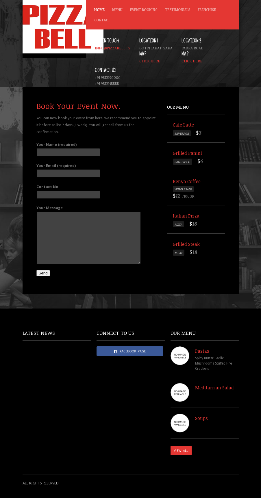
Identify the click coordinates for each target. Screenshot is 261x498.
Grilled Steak (186, 244)
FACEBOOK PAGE (130, 351)
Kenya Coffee (187, 181)
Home (99, 9)
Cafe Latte (183, 125)
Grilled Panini (187, 153)
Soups (201, 418)
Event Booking (144, 9)
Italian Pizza (186, 216)
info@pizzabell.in (112, 48)
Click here (149, 61)
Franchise (207, 9)
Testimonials (177, 9)
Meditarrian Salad (214, 387)
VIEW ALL (181, 450)
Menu (116, 11)
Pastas (202, 351)
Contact (102, 20)
